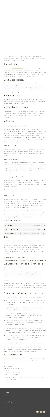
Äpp (5, 397)
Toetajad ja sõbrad (9, 403)
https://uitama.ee (17, 68)
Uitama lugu (7, 401)
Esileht (6, 395)
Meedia (6, 399)
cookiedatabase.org (36, 377)
